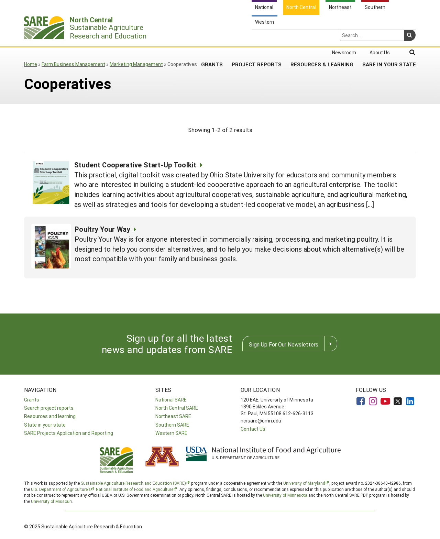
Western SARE (171, 433)
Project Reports (257, 37)
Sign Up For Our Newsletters (283, 344)
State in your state (45, 424)
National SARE (171, 399)
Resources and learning (50, 416)
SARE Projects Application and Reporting (68, 433)
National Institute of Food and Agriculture (134, 489)
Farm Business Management (73, 64)
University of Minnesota (285, 495)
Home (30, 64)
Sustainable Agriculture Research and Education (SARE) (133, 483)
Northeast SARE (173, 416)
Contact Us (253, 429)
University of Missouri (51, 501)
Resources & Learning (321, 37)
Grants (212, 37)
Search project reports (49, 408)
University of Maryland (304, 483)
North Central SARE (176, 408)
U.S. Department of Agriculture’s (61, 489)
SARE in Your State (389, 37)
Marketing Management (136, 64)
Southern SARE (172, 424)
